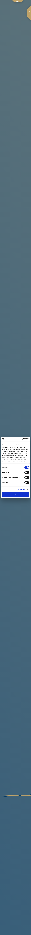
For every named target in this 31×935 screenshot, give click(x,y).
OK (15, 494)
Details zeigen (22, 489)
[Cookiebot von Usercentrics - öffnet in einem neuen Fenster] (22, 439)
